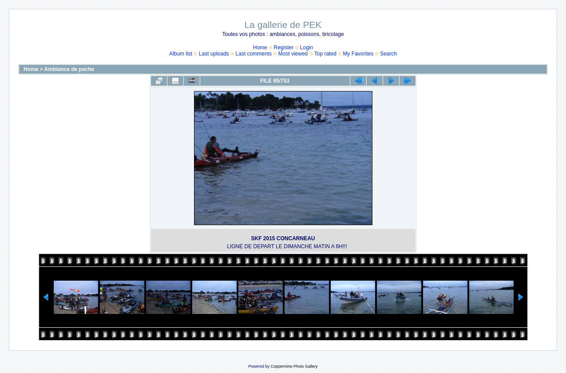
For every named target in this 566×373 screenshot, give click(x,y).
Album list (180, 54)
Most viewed (293, 54)
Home (260, 47)
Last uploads (214, 54)
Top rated (325, 54)
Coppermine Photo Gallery (293, 366)
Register (283, 47)
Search (388, 54)
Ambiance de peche (69, 69)
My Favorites (358, 54)
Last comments (254, 54)
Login (306, 47)
